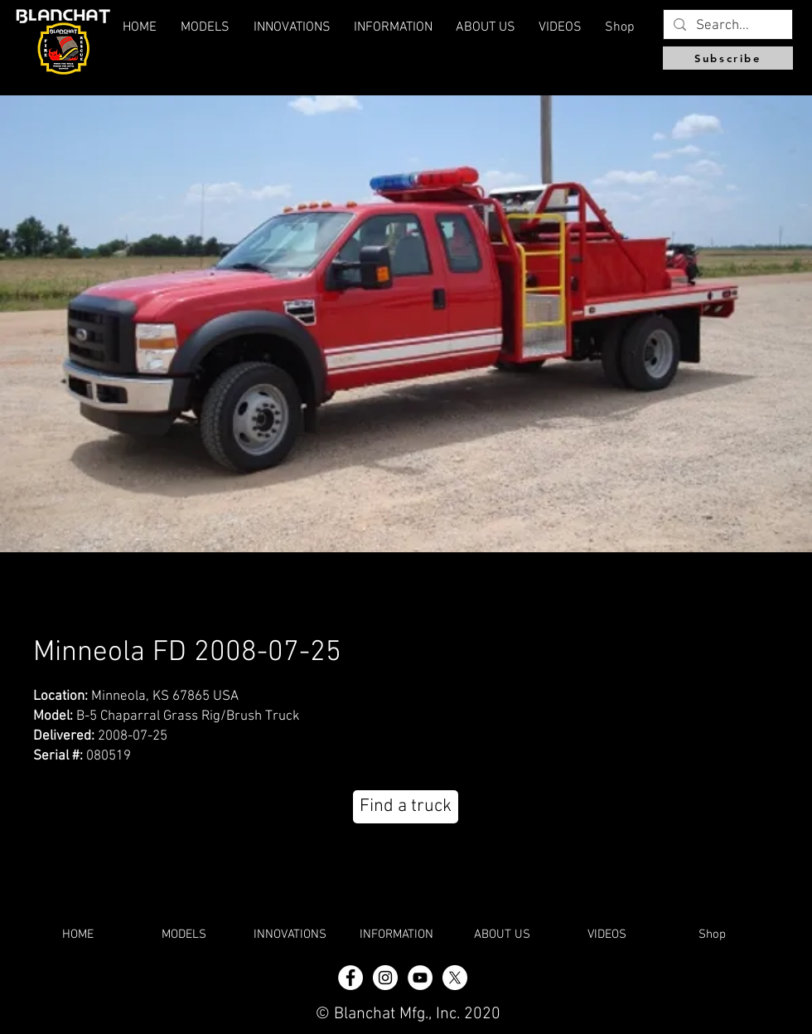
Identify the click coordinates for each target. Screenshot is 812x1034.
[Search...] (726, 26)
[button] (485, 27)
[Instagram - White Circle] (385, 977)
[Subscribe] (728, 58)
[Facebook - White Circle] (350, 977)
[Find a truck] (405, 806)
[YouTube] (420, 977)
